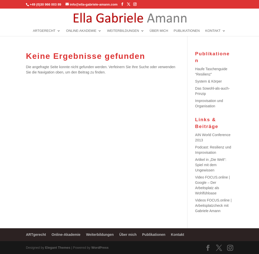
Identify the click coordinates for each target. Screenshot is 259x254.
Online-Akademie (81, 31)
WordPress (100, 247)
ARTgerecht (44, 31)
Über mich (159, 31)
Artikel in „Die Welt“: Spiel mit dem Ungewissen (210, 165)
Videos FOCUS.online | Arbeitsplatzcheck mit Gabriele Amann (213, 205)
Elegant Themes (57, 247)
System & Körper (208, 81)
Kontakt (213, 31)
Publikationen (187, 31)
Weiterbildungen (123, 31)
